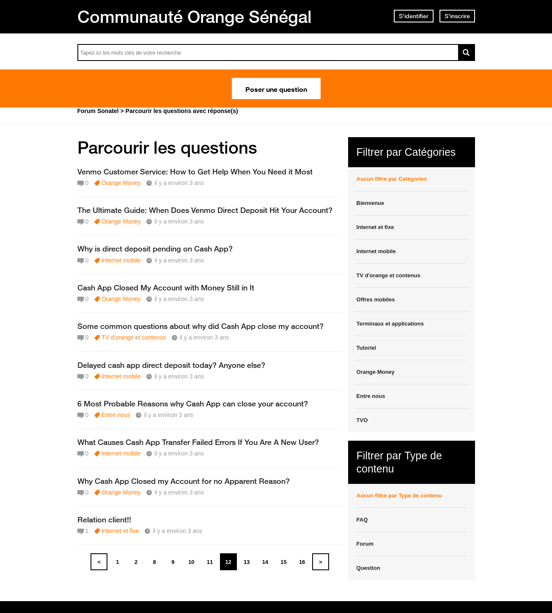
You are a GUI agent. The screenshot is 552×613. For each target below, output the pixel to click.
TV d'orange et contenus (134, 337)
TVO (362, 420)
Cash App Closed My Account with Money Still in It (165, 287)
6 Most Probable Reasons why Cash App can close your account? (192, 403)
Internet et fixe (120, 530)
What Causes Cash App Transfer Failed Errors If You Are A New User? (198, 442)
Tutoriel (366, 348)
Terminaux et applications (390, 323)
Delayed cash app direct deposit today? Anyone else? (171, 365)
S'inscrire (457, 16)
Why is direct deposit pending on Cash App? (155, 248)
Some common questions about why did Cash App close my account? (200, 326)
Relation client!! (104, 519)
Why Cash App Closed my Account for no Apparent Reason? (183, 481)
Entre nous (116, 414)
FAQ (362, 519)
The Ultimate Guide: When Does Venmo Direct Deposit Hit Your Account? (204, 210)
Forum (365, 544)
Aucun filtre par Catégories (392, 179)
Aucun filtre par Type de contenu (399, 495)
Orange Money (121, 182)
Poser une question (276, 88)
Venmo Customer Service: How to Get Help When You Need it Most (195, 171)
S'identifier (413, 16)
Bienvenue (370, 203)
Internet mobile (121, 260)
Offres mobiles (376, 299)
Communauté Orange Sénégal (194, 16)
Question (368, 568)
